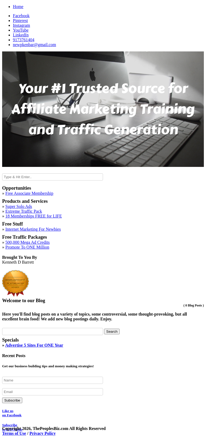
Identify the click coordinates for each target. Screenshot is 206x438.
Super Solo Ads (18, 206)
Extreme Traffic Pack (23, 211)
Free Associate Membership (29, 193)
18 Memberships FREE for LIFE (33, 216)
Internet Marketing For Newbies (33, 229)
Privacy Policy (43, 433)
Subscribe (12, 400)
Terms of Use (14, 433)
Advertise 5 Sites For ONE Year (34, 345)
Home (18, 6)
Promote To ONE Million (27, 247)
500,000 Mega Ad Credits (27, 242)
